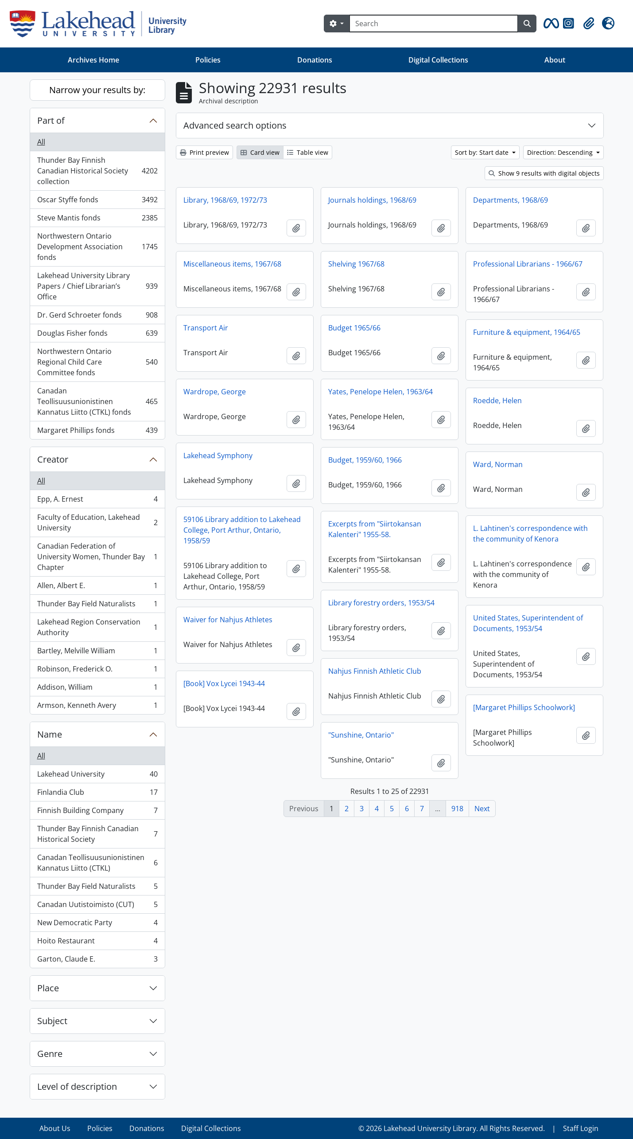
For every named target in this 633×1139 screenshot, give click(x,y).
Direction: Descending (560, 152)
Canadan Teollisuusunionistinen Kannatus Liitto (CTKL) (97, 862)
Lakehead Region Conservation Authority (97, 627)
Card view (260, 152)
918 (457, 808)
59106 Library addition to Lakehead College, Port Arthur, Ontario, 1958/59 (242, 530)
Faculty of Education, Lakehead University (97, 522)
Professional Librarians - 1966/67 (528, 264)
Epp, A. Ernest (97, 501)
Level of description (77, 1086)
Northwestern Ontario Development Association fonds (97, 246)
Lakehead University (97, 776)
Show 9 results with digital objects (544, 173)
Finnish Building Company (97, 812)
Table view (307, 152)
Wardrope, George (214, 392)
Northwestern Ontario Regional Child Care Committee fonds (97, 361)
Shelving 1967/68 (356, 264)
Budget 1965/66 (354, 328)
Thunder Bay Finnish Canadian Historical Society (97, 834)
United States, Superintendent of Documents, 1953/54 (528, 623)
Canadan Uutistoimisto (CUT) (97, 906)
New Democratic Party (97, 924)
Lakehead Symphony (217, 455)
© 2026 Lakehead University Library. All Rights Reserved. (451, 1128)
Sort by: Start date (482, 152)
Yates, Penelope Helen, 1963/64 (380, 392)
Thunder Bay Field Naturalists (97, 605)
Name (49, 734)
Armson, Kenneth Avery (97, 707)
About (554, 60)
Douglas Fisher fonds (97, 335)
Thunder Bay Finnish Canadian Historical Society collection (97, 170)
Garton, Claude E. (97, 961)
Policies (208, 60)
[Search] (433, 23)
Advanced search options (235, 125)
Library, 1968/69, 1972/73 (225, 200)
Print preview (204, 152)
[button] (549, 23)
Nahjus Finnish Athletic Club (374, 671)
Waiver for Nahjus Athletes (227, 619)
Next (482, 808)
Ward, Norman (498, 464)
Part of (51, 120)
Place (48, 988)
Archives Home (93, 60)
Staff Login (580, 1128)
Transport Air (205, 328)
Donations (314, 60)
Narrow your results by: (97, 90)
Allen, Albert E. (97, 587)
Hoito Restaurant (97, 942)
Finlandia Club (97, 794)
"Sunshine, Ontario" (361, 735)
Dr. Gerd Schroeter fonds (97, 317)
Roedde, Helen (497, 400)
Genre (49, 1054)
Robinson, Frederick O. (97, 671)
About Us (54, 1128)
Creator (52, 459)
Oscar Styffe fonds (97, 201)
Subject (52, 1021)
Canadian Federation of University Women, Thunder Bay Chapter (97, 556)
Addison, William (97, 689)
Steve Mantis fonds (97, 219)
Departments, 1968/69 (510, 200)
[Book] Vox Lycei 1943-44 (224, 683)
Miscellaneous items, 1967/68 (232, 264)
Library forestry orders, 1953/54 (381, 603)
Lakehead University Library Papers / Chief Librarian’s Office (97, 286)
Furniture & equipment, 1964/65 (526, 332)
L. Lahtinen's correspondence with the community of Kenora (530, 533)
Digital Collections (438, 60)
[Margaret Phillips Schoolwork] (524, 707)
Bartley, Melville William (97, 652)
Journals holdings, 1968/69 (372, 200)
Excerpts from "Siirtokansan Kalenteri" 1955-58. (374, 529)
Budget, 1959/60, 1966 (365, 460)
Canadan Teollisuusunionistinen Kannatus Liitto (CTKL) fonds (97, 401)
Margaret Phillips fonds (97, 432)
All (41, 142)
